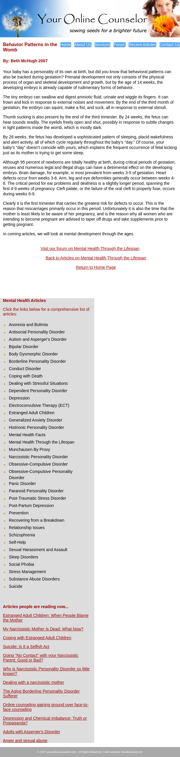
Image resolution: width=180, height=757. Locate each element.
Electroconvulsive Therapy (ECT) (39, 405)
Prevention (19, 513)
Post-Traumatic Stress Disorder (37, 498)
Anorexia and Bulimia (28, 324)
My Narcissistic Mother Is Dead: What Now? (43, 629)
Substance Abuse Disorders (34, 579)
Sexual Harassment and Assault (38, 549)
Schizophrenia (22, 535)
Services (102, 44)
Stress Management (27, 571)
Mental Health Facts (27, 434)
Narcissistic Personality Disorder (38, 456)
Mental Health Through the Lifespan (113, 258)
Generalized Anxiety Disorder (35, 420)
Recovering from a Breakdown (36, 520)
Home (65, 44)
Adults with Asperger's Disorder (31, 731)
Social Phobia (21, 564)
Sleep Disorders (23, 557)
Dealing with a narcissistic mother (33, 682)
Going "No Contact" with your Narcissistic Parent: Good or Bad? (40, 657)
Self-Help (17, 542)
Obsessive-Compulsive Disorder (38, 464)
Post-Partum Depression (31, 505)
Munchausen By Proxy (29, 449)
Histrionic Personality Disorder (36, 427)
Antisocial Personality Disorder (37, 332)
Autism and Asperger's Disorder (38, 339)
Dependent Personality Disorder (38, 390)
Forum (119, 44)
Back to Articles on (63, 258)
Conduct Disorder (25, 368)
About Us (82, 44)
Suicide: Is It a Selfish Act (26, 646)
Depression (19, 398)
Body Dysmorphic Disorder (33, 354)
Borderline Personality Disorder (37, 361)
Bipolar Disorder (23, 346)
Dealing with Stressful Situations (38, 383)
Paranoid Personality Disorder (36, 491)
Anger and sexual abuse (25, 740)
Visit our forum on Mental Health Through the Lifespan (90, 248)
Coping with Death (25, 376)
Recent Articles (142, 44)
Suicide (15, 586)
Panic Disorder (22, 483)
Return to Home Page (96, 267)
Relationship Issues (26, 527)
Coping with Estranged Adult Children (37, 637)
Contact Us (169, 44)
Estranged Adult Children (32, 412)
